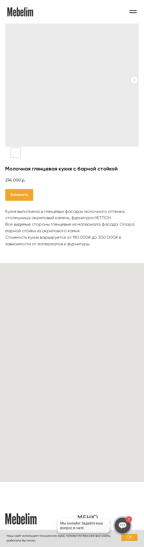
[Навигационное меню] (133, 11)
